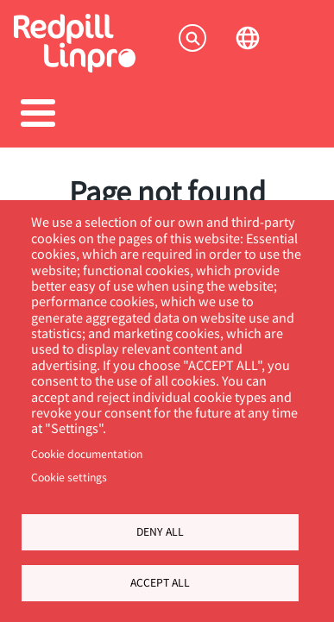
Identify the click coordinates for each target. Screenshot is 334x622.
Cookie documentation (86, 454)
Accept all (160, 582)
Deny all (160, 531)
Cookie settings (69, 477)
